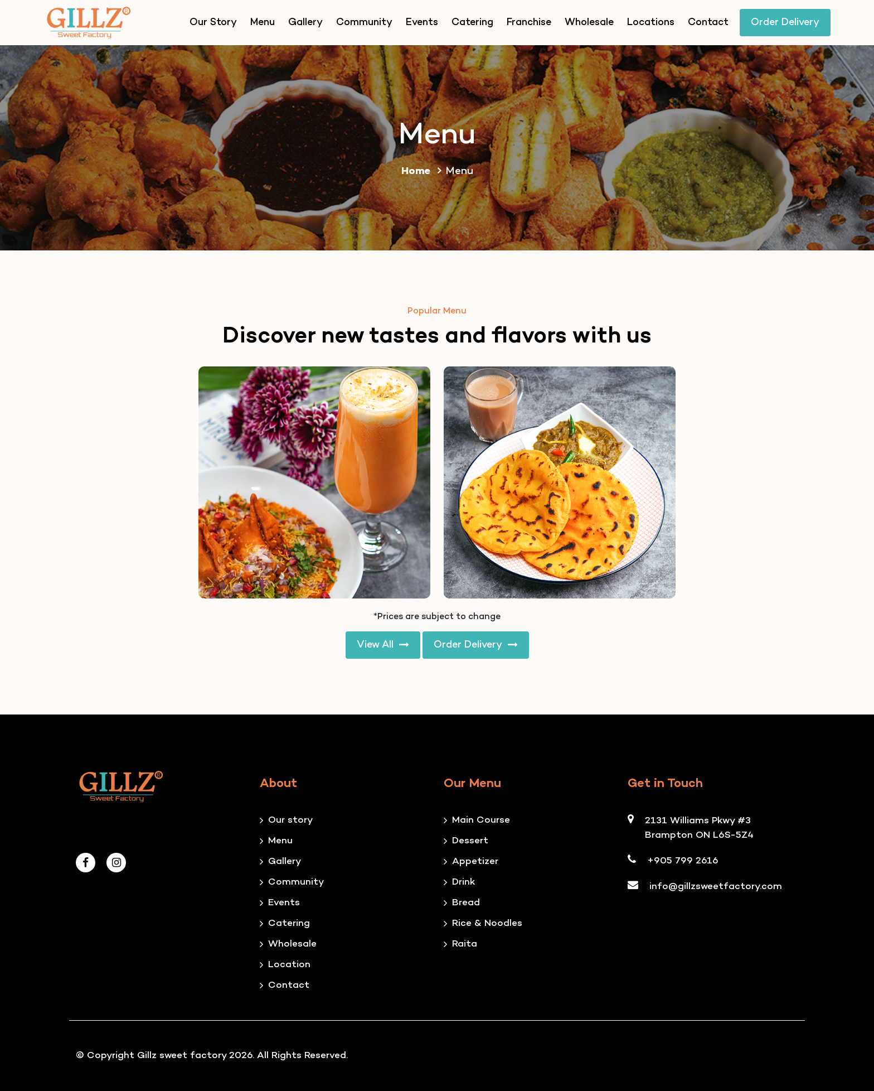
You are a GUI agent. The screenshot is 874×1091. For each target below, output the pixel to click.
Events (422, 22)
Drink (463, 882)
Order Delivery (785, 22)
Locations (650, 22)
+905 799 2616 (682, 861)
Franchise (529, 22)
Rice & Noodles (487, 924)
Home (423, 171)
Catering (472, 22)
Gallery (305, 22)
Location (289, 965)
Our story (290, 820)
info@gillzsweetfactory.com (715, 887)
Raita (464, 944)
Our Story (213, 22)
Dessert (470, 841)
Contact (708, 22)
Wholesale (589, 22)
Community (364, 22)
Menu (262, 22)
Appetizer (475, 862)
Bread (466, 903)
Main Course (481, 820)
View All (383, 645)
